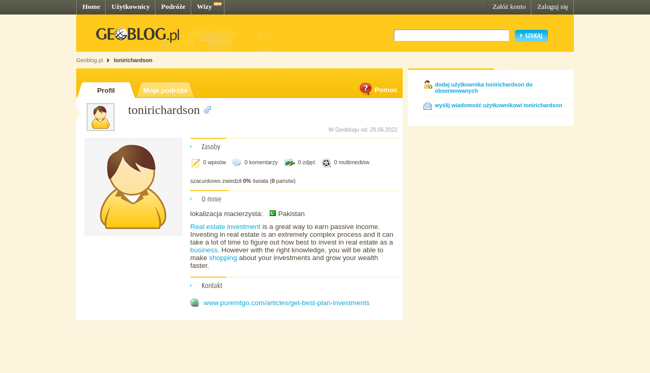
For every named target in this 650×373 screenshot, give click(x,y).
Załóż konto (509, 6)
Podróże (173, 6)
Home (91, 6)
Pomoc (378, 90)
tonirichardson (133, 60)
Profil (106, 90)
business (204, 250)
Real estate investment (225, 227)
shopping (223, 258)
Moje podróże (166, 90)
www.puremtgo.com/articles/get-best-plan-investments (287, 303)
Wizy (204, 6)
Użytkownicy (130, 6)
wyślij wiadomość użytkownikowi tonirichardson (498, 105)
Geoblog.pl (89, 60)
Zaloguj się (552, 6)
